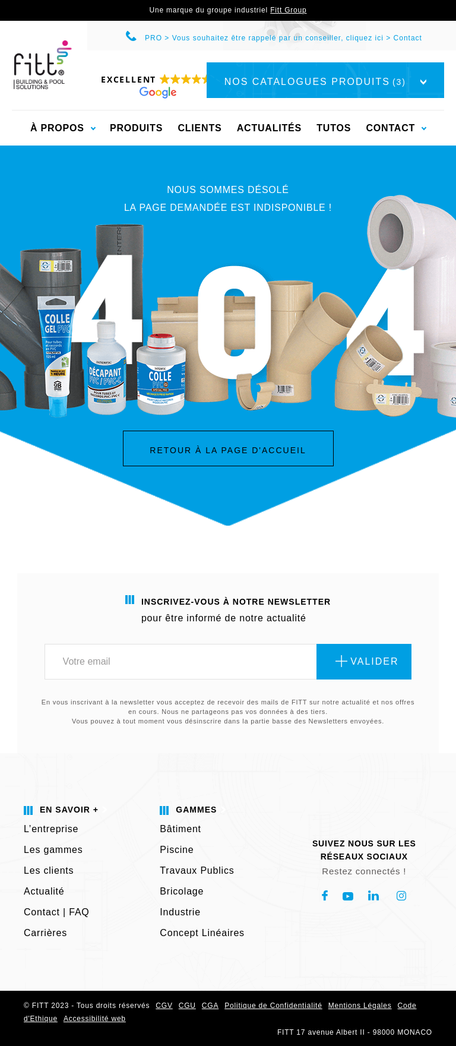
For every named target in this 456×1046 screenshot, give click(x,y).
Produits (136, 128)
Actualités (269, 128)
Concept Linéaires (202, 933)
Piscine (177, 850)
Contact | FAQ (57, 912)
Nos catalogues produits (325, 82)
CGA (210, 1005)
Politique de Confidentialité (273, 1005)
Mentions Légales (360, 1005)
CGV (164, 1005)
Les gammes (53, 850)
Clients (199, 128)
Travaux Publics (197, 870)
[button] (156, 86)
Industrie (180, 912)
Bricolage (182, 891)
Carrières (45, 933)
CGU (187, 1005)
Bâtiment (180, 829)
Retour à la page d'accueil (228, 450)
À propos (57, 128)
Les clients (49, 870)
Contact (408, 38)
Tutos (333, 128)
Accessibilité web (95, 1019)
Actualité (44, 891)
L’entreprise (51, 829)
